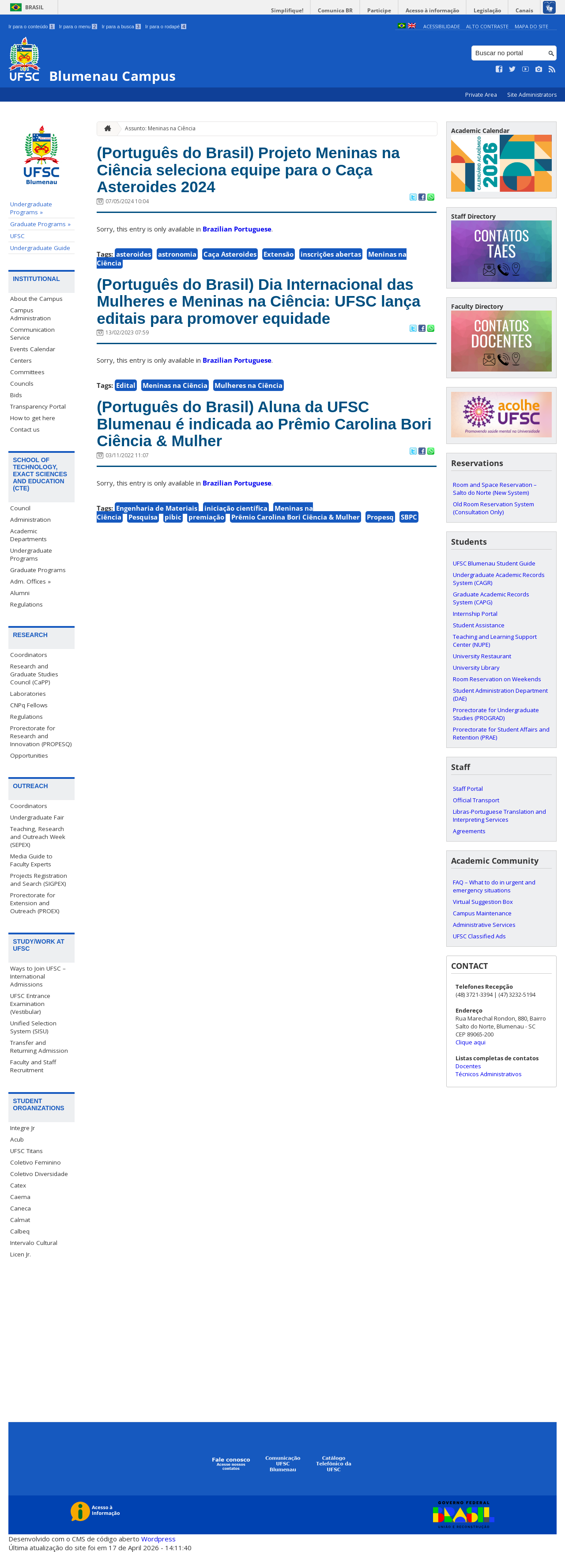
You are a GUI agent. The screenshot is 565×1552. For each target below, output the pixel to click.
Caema (20, 1197)
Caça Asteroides (229, 254)
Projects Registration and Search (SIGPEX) (38, 880)
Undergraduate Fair (37, 817)
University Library (476, 668)
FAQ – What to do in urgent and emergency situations (494, 886)
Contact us (25, 429)
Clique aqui (471, 1042)
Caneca (20, 1208)
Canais (524, 10)
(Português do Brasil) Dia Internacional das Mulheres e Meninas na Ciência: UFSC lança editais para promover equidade (258, 301)
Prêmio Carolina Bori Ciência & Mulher (295, 516)
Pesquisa (143, 516)
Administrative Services (484, 925)
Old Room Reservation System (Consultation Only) (493, 508)
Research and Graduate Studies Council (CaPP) (34, 674)
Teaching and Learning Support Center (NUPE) (495, 641)
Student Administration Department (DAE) (500, 694)
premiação (206, 516)
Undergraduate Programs (31, 554)
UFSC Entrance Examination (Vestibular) (30, 1004)
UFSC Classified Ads (479, 936)
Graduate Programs (38, 570)
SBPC (409, 516)
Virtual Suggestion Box (483, 902)
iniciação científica (235, 508)
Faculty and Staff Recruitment (33, 1066)
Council (20, 508)
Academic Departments (28, 535)
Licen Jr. (20, 1254)
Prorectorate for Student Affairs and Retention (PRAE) (501, 733)
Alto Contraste (487, 26)
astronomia (177, 254)
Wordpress (158, 1538)
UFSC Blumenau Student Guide (494, 563)
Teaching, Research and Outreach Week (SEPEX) (37, 837)
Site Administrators (532, 95)
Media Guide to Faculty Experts (31, 860)
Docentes (468, 1066)
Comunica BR (335, 10)
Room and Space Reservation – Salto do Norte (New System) (495, 489)
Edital (126, 385)
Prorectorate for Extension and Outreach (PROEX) (35, 903)
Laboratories (28, 694)
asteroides (133, 254)
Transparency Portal (38, 406)
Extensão (279, 254)
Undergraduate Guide (40, 248)
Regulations (26, 604)
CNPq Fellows (29, 705)
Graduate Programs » (40, 224)
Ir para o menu (78, 26)
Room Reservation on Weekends (497, 679)
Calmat (20, 1220)
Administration (30, 520)
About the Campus (36, 299)
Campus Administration (30, 314)
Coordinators (28, 655)
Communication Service (32, 334)
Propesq (380, 516)
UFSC (17, 236)
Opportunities (29, 755)
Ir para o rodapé (165, 26)
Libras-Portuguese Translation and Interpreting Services (499, 815)
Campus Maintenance (482, 913)
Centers (21, 360)
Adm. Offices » (30, 581)
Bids (16, 395)
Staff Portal (468, 789)
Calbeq (20, 1231)
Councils (22, 383)
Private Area (481, 95)
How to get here (32, 418)
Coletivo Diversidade (39, 1174)
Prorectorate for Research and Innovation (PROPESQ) (41, 736)
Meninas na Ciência (175, 385)
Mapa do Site (531, 26)
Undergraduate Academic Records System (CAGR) (499, 579)
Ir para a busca (121, 26)
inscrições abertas (331, 254)
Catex (18, 1185)
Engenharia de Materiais (156, 508)
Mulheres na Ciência (248, 385)
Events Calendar (32, 349)
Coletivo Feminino (35, 1162)
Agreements (469, 831)
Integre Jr (22, 1128)
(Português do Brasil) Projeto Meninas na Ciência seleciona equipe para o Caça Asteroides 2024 (248, 169)
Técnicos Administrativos (489, 1074)
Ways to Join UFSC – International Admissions (38, 976)
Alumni (20, 593)
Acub (17, 1139)
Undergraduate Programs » (31, 208)
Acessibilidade (441, 26)
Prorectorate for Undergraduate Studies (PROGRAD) (496, 714)
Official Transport (476, 800)
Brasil (34, 7)
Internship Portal (475, 614)
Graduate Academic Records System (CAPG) (491, 598)
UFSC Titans (26, 1151)
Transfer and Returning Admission (39, 1047)
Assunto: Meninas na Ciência (160, 128)
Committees (27, 372)
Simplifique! (287, 10)
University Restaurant (482, 656)
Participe (379, 10)
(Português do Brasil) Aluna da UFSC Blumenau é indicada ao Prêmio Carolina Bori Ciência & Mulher (264, 423)
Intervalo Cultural (33, 1243)
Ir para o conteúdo (31, 26)
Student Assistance (479, 625)
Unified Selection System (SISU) (33, 1027)
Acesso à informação (432, 10)
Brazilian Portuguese (237, 228)
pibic (173, 516)
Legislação (487, 10)
